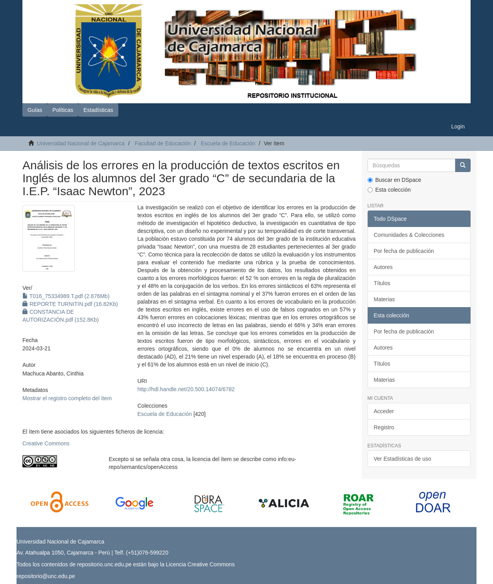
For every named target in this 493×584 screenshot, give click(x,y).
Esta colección (389, 190)
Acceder (384, 411)
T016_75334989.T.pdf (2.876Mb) (66, 296)
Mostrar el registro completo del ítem (67, 398)
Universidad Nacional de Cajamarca (81, 143)
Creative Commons (46, 443)
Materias (384, 299)
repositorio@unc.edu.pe (46, 576)
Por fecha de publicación (404, 251)
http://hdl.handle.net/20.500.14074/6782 (186, 389)
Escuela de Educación (228, 143)
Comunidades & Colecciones (409, 235)
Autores (383, 267)
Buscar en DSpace (394, 180)
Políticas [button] (62, 110)
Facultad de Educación (163, 143)
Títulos (382, 283)
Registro (384, 427)
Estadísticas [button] (98, 110)
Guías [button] (35, 110)
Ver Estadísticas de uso (402, 459)
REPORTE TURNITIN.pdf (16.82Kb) (70, 304)
